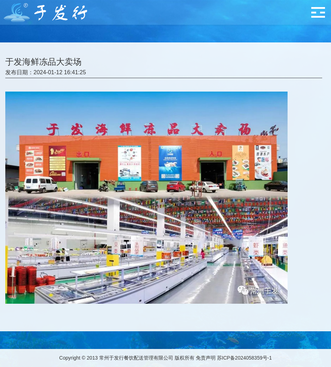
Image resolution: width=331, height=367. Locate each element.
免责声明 (206, 358)
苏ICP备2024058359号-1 (244, 358)
